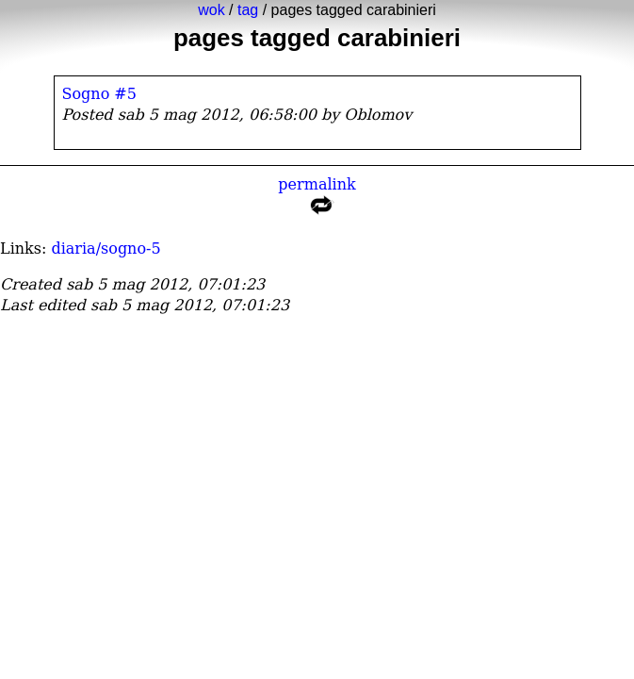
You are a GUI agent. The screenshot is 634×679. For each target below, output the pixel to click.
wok (211, 10)
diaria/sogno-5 (105, 248)
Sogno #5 (99, 94)
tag (247, 10)
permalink (317, 199)
